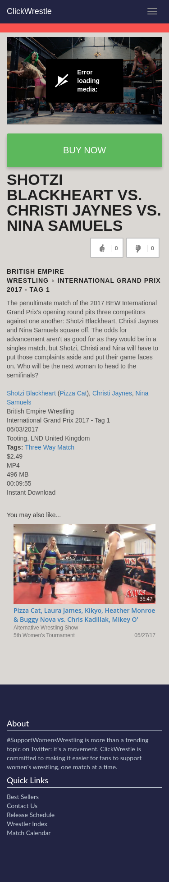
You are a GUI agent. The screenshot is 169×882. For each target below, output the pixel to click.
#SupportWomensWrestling (45, 740)
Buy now (84, 150)
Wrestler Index (27, 823)
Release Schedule (31, 814)
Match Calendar (28, 832)
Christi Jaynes (112, 393)
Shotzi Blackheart (31, 393)
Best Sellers (23, 796)
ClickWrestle (29, 11)
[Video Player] (84, 80)
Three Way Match (49, 447)
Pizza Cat (73, 393)
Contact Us (22, 805)
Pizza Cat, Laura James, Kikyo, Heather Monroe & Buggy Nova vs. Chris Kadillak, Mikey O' (84, 615)
